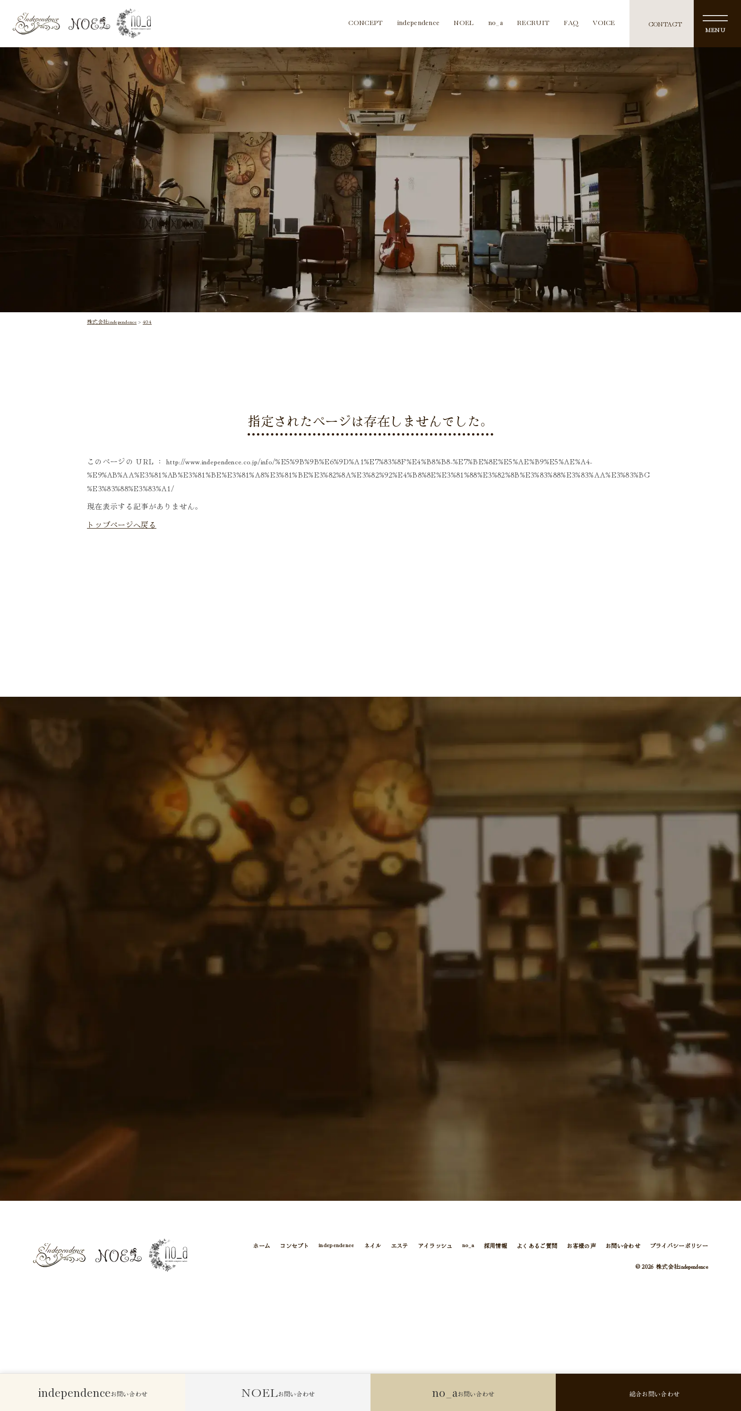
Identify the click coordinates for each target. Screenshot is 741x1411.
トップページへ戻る (121, 524)
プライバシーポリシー (679, 1247)
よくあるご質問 (537, 1247)
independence (418, 23)
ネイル (372, 1247)
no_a (495, 23)
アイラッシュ (435, 1247)
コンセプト (294, 1247)
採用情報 (495, 1247)
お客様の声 (581, 1247)
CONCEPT (365, 23)
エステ (399, 1247)
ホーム (261, 1247)
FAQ (571, 23)
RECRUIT (533, 23)
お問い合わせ (622, 1247)
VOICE (604, 23)
